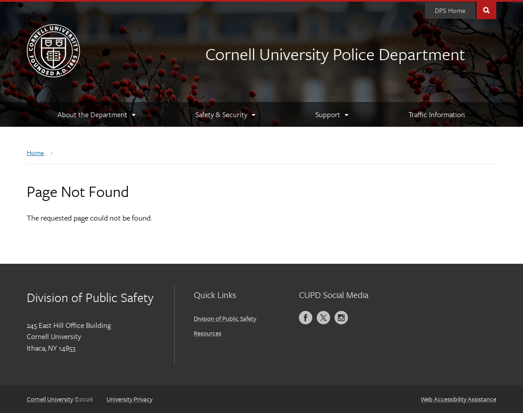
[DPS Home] (450, 10)
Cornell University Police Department (335, 53)
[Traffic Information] (437, 114)
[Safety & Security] (224, 114)
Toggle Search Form (486, 9)
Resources (207, 333)
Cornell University (50, 399)
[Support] (331, 114)
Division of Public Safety (225, 318)
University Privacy (129, 399)
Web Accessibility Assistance (458, 399)
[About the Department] (95, 114)
